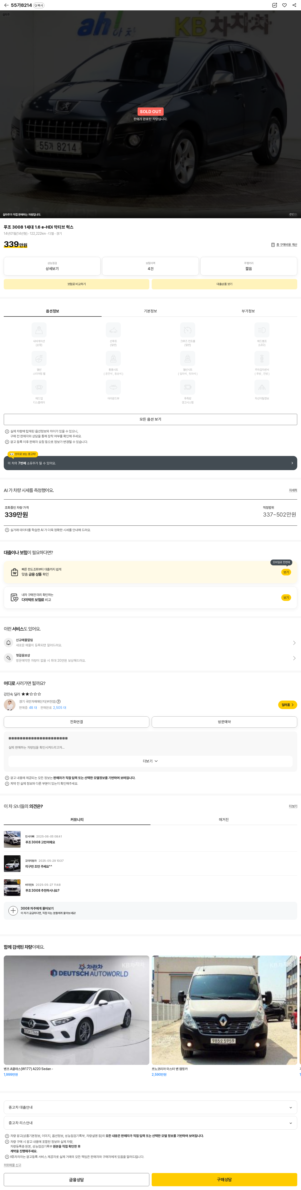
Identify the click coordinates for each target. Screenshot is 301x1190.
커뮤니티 (77, 819)
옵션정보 (52, 311)
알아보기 (150, 572)
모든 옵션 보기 (150, 419)
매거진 (224, 819)
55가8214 (27, 5)
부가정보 (248, 311)
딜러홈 (286, 705)
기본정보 (150, 311)
